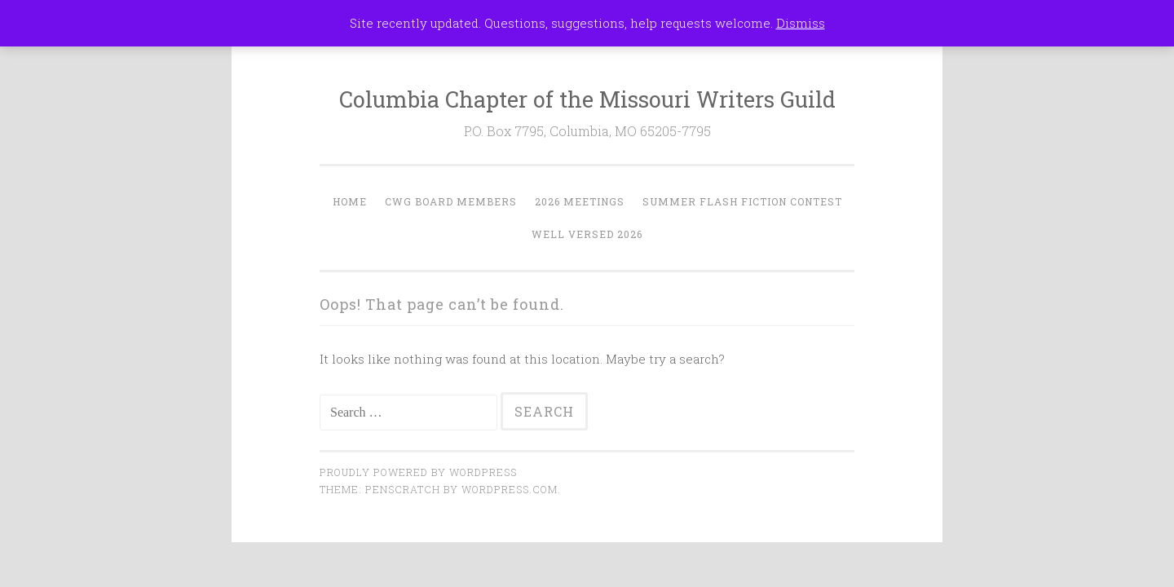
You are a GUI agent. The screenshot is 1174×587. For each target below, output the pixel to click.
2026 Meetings (580, 201)
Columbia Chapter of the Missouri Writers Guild (587, 99)
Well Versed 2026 (587, 234)
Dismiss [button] (800, 23)
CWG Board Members (451, 201)
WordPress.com (509, 489)
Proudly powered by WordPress (418, 472)
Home (350, 201)
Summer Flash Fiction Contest (742, 201)
